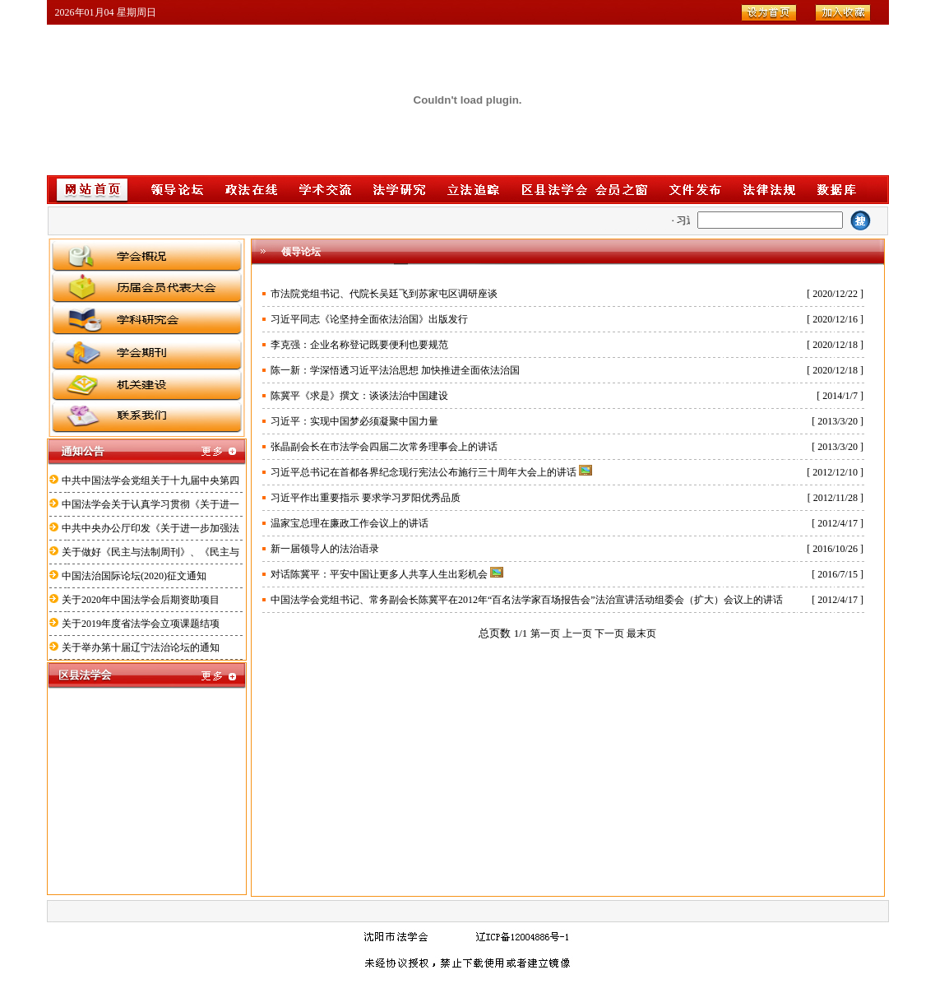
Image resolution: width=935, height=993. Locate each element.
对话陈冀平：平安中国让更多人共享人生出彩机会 (379, 574)
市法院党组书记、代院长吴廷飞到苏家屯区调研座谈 (384, 293)
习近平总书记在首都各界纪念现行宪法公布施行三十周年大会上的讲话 (423, 472)
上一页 (577, 633)
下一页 (609, 633)
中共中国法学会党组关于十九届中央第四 (150, 480)
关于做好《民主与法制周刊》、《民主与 (150, 552)
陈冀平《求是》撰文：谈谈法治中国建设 (359, 395)
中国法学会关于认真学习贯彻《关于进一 (150, 504)
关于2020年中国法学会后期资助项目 (141, 600)
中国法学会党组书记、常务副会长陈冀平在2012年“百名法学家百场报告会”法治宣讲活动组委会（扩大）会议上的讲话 (527, 600)
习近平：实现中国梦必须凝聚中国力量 (354, 421)
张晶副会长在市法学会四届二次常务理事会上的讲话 (384, 446)
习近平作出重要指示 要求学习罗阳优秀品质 (366, 497)
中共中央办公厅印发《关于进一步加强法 (150, 528)
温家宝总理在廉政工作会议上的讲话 (349, 523)
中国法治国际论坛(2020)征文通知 (134, 576)
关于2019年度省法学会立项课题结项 (141, 623)
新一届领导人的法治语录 (325, 549)
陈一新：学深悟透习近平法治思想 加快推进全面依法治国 (395, 370)
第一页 (545, 633)
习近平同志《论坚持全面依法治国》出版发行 (369, 319)
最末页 (641, 633)
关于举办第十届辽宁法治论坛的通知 (141, 647)
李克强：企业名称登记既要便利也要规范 (359, 344)
